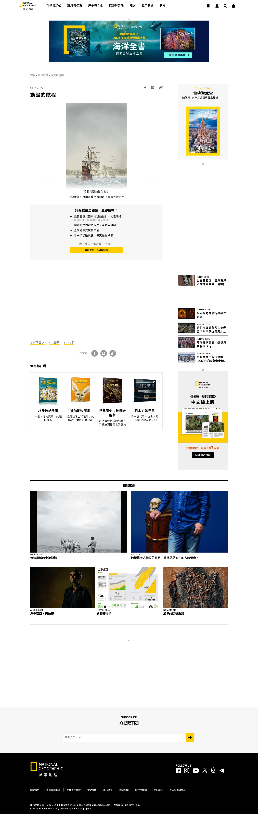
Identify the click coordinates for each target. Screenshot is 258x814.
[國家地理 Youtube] (196, 770)
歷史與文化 (95, 5)
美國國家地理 (53, 790)
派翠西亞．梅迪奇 (42, 613)
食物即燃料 (104, 613)
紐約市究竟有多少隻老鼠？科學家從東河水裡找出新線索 (211, 331)
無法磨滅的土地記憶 (43, 557)
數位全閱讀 (141, 790)
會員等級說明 (116, 196)
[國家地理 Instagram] (186, 770)
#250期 (69, 342)
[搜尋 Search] (225, 6)
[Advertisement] (96, 304)
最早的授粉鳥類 (173, 613)
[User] (217, 6)
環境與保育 (74, 5)
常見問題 (92, 790)
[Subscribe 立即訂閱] (190, 737)
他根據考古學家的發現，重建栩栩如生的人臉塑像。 (165, 557)
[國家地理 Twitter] (204, 770)
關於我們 (34, 790)
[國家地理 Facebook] (178, 770)
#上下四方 (37, 342)
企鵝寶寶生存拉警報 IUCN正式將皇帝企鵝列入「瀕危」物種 (212, 360)
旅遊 (133, 5)
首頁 (33, 75)
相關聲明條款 (74, 790)
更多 (164, 5)
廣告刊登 (108, 790)
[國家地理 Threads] (213, 770)
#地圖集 (54, 342)
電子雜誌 (148, 5)
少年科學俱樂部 (177, 790)
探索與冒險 (116, 5)
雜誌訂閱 (124, 790)
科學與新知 (53, 5)
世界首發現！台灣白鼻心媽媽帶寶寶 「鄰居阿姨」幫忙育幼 (212, 284)
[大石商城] (233, 6)
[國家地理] (28, 9)
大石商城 (158, 790)
